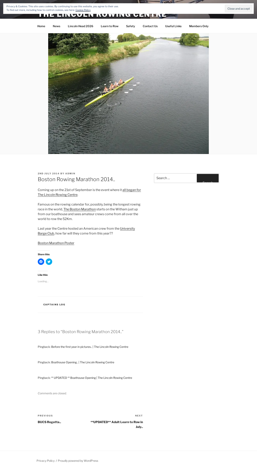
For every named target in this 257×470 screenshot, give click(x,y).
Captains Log (54, 304)
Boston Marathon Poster (56, 243)
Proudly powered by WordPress (78, 460)
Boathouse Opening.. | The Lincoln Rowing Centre (82, 362)
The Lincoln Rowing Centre (102, 14)
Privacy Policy (46, 460)
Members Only (199, 26)
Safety (130, 26)
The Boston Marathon (79, 209)
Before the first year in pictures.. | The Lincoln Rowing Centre (89, 346)
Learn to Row (109, 26)
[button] (128, 93)
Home (41, 26)
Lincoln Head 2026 (80, 26)
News (56, 26)
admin (70, 173)
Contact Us (150, 26)
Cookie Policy (83, 9)
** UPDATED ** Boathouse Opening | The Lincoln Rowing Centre (91, 377)
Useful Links (173, 26)
